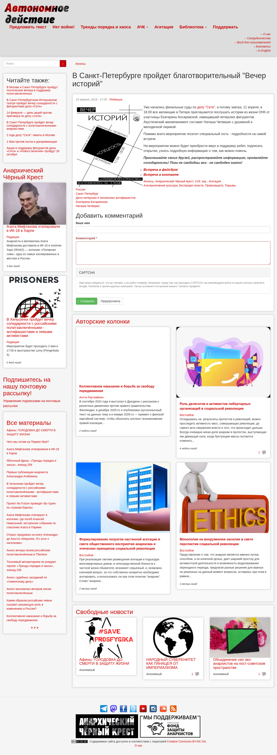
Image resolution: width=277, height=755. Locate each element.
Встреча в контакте (161, 174)
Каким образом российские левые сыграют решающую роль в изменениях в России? (29, 604)
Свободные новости (104, 611)
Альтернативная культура (161, 185)
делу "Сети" (206, 107)
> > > (34, 627)
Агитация (163, 27)
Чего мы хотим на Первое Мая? (28, 441)
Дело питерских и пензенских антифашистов (106, 197)
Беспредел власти (191, 185)
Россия (80, 189)
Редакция (116, 99)
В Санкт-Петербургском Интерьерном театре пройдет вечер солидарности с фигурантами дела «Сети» (32, 103)
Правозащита (214, 185)
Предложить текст (28, 27)
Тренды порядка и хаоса (106, 27)
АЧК (142, 27)
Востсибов (187, 415)
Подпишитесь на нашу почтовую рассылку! (26, 386)
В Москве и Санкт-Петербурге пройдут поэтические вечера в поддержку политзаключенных (32, 90)
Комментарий (86, 238)
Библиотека (193, 27)
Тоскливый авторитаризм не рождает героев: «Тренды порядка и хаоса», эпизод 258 (31, 566)
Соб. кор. (201, 181)
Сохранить (86, 301)
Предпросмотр (110, 301)
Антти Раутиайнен (91, 397)
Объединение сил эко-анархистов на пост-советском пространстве (239, 664)
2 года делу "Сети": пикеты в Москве (31, 135)
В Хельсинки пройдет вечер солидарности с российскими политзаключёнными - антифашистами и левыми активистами (32, 327)
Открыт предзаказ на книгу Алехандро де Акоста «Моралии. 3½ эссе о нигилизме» (32, 539)
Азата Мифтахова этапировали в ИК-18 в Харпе (33, 228)
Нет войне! (64, 27)
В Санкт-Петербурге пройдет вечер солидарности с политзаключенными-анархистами (32, 125)
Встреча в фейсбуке (161, 169)
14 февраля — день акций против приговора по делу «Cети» (29, 114)
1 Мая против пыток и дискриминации (32, 141)
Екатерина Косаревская (92, 201)
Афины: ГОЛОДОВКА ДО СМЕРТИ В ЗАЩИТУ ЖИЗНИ (104, 662)
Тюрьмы (230, 185)
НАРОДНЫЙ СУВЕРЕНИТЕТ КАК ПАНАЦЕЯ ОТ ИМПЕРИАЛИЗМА (171, 664)
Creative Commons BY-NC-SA (186, 741)
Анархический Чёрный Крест (174, 181)
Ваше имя (83, 223)
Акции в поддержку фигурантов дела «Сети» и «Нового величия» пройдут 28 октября (33, 151)
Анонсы (81, 63)
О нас (138, 745)
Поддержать (225, 27)
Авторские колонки (103, 321)
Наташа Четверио (88, 206)
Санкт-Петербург (87, 193)
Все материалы (29, 422)
